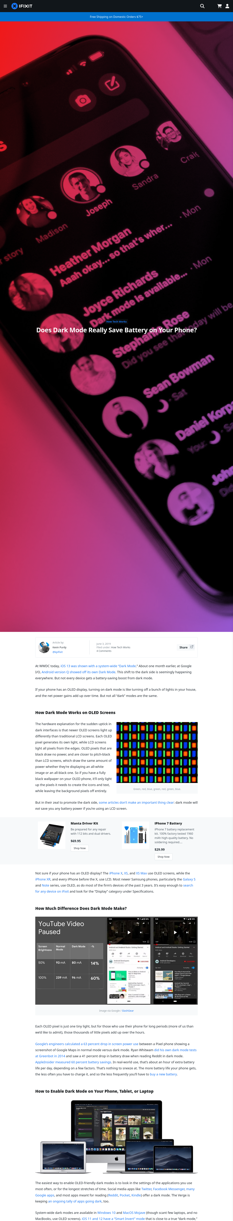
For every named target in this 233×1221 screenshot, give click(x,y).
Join (214, 6)
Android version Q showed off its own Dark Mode (78, 672)
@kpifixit (58, 652)
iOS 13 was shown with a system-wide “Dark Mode (98, 666)
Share (187, 646)
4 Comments (104, 651)
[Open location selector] (197, 6)
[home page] (15, 6)
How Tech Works (116, 321)
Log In (225, 6)
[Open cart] (206, 6)
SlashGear (128, 1010)
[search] (139, 6)
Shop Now (80, 848)
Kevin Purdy (59, 647)
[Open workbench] (188, 6)
